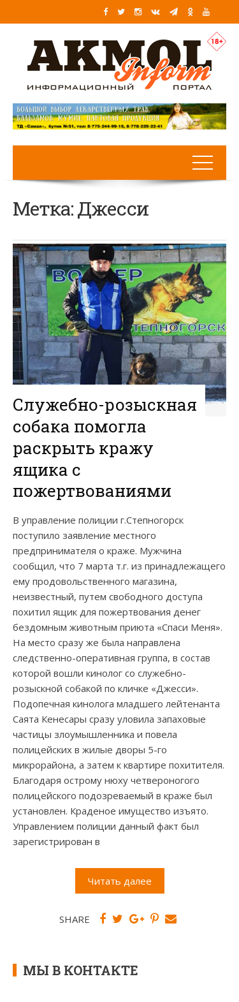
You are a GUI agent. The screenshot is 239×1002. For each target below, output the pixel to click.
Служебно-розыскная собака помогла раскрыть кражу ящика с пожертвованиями (105, 447)
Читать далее (120, 880)
